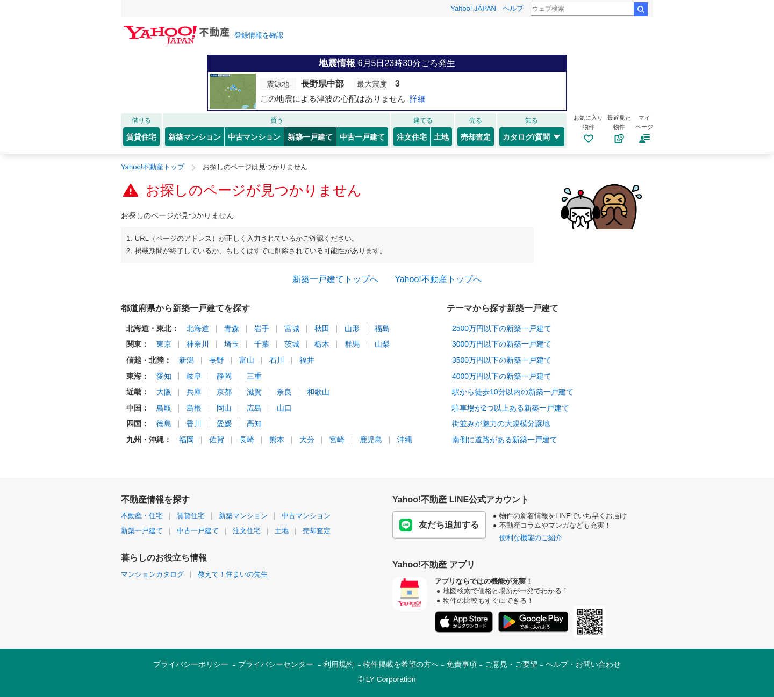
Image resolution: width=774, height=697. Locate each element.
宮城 (291, 328)
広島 (254, 408)
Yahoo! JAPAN (473, 8)
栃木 (321, 344)
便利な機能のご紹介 (530, 538)
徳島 (163, 423)
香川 (194, 423)
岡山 (224, 408)
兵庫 (194, 391)
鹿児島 (371, 439)
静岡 (224, 376)
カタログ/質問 (532, 137)
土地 (441, 137)
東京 (163, 344)
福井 (306, 360)
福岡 (186, 439)
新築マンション (194, 137)
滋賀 (254, 391)
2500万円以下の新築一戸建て (501, 328)
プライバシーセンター (275, 664)
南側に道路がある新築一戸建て (504, 439)
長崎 (246, 439)
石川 (276, 360)
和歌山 (318, 391)
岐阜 (194, 376)
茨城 (291, 344)
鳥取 (163, 408)
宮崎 (337, 439)
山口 (284, 408)
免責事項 (462, 664)
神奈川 (198, 344)
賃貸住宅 (141, 137)
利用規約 (339, 664)
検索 (641, 9)
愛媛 (224, 423)
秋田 (321, 328)
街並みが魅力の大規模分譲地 (501, 423)
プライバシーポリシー (190, 664)
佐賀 (216, 439)
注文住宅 (412, 137)
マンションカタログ (152, 574)
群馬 (352, 344)
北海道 (198, 328)
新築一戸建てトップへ (335, 279)
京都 (224, 391)
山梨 (382, 344)
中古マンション (254, 137)
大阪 (163, 391)
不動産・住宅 (142, 516)
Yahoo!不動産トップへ (438, 279)
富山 (246, 360)
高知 (254, 423)
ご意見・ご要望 (511, 664)
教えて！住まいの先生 (233, 574)
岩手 (261, 328)
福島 (382, 328)
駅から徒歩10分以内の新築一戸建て (513, 391)
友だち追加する (439, 525)
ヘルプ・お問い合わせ (583, 664)
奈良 (284, 391)
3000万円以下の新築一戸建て (501, 344)
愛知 (163, 376)
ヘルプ (513, 8)
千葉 (261, 344)
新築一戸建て (310, 137)
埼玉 (231, 344)
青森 (231, 328)
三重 (254, 376)
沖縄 (404, 439)
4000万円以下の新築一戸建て (501, 376)
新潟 (186, 360)
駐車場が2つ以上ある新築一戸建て (510, 408)
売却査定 (476, 137)
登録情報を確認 (258, 35)
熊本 (276, 439)
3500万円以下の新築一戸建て (501, 360)
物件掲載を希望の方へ (401, 664)
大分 (306, 439)
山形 (352, 328)
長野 (216, 360)
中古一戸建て (362, 137)
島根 (194, 408)
